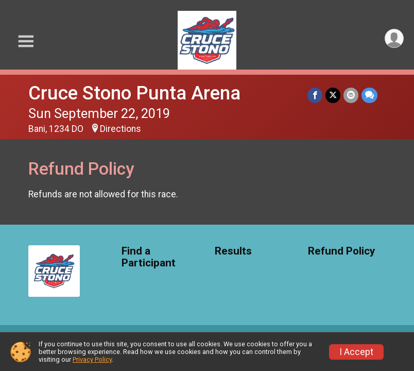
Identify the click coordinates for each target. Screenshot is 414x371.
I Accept (356, 352)
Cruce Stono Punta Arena (134, 93)
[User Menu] (394, 38)
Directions (120, 129)
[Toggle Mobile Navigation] (25, 41)
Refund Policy (341, 251)
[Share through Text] (369, 95)
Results (233, 251)
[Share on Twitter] (332, 95)
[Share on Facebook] (314, 95)
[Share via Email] (350, 95)
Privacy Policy (92, 359)
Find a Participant (149, 257)
